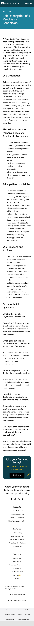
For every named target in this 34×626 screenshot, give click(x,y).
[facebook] (12, 499)
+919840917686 (19, 594)
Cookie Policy (10, 619)
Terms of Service (10, 614)
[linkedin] (22, 499)
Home (7, 610)
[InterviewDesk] (10, 3)
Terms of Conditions (24, 614)
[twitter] (15, 499)
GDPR (26, 610)
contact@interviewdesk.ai (17, 600)
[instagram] (19, 499)
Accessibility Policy (24, 619)
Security (17, 610)
